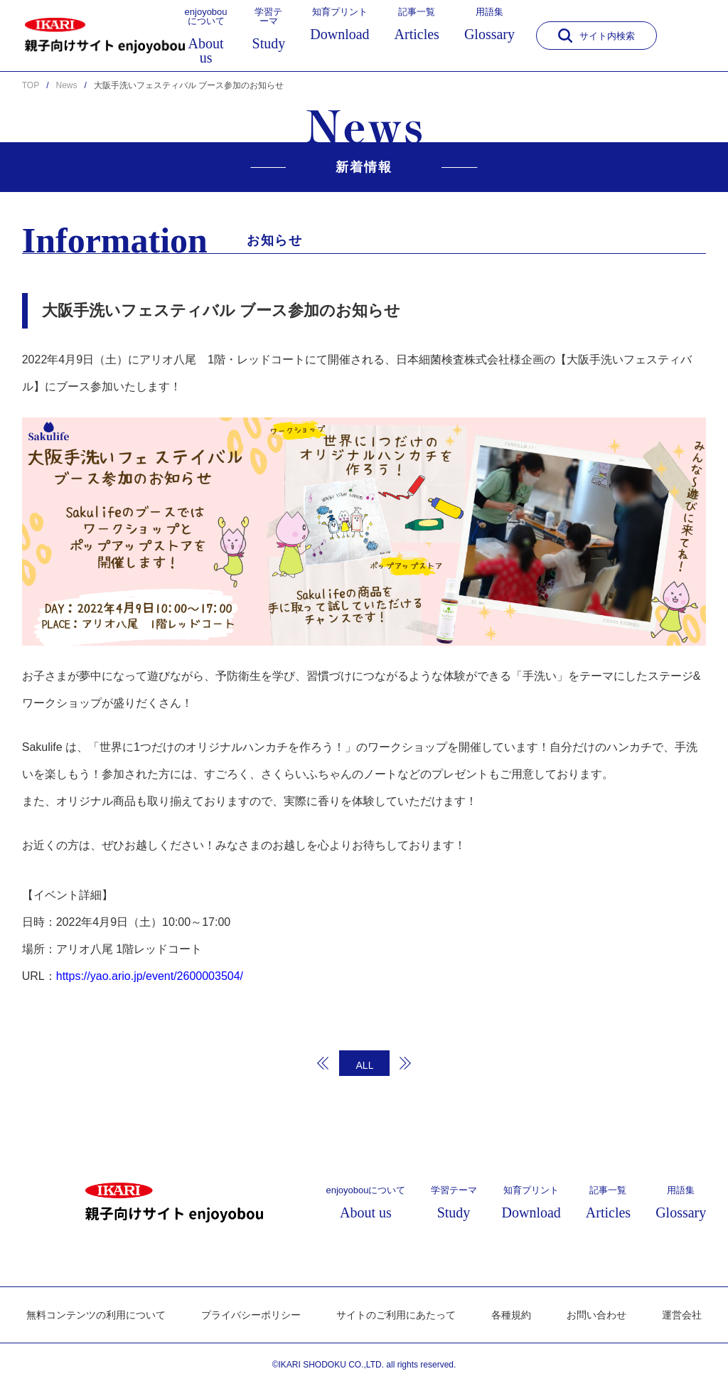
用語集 (489, 24)
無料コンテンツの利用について (96, 1315)
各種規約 (511, 1315)
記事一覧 (417, 24)
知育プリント (339, 24)
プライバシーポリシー (251, 1315)
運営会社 (682, 1315)
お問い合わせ (596, 1315)
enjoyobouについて (206, 36)
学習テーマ (269, 28)
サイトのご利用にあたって (396, 1315)
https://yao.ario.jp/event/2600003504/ (149, 976)
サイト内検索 (596, 35)
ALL (365, 1065)
